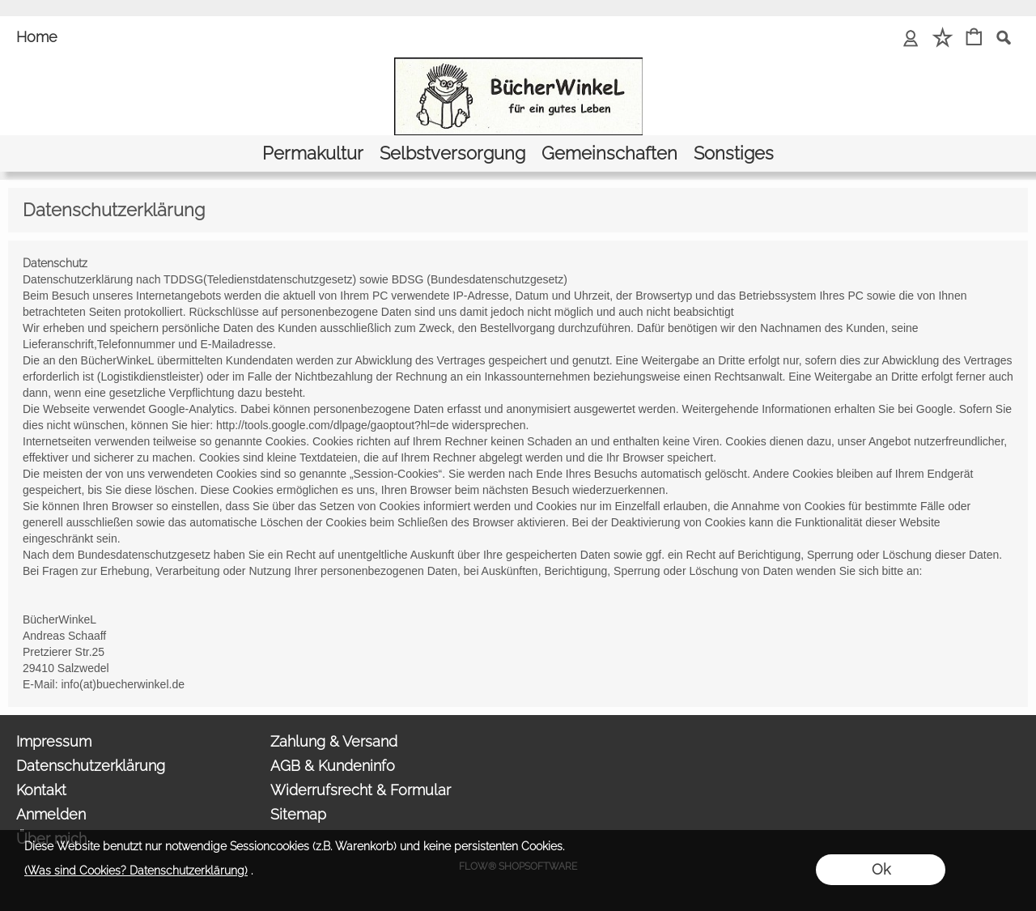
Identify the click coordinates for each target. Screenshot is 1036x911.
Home (36, 36)
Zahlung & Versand (333, 741)
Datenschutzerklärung (90, 765)
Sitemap (298, 814)
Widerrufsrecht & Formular (360, 789)
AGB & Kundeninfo (332, 765)
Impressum (53, 741)
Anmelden (51, 814)
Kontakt (41, 789)
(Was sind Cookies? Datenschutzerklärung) (136, 870)
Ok (881, 869)
